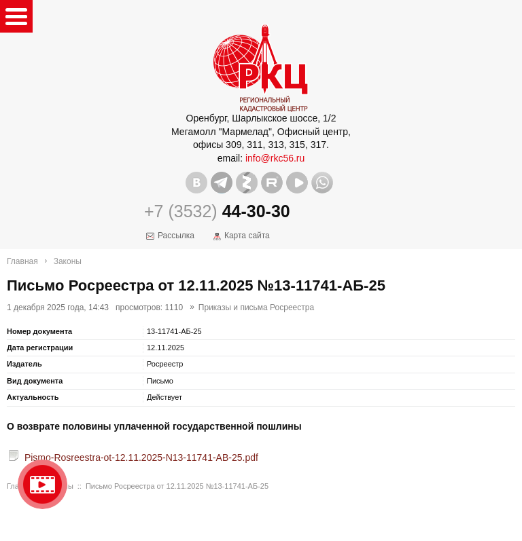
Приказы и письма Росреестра (256, 307)
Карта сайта (247, 235)
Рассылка (176, 235)
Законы (68, 261)
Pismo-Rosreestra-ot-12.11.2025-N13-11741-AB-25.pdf (141, 457)
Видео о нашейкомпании (42, 484)
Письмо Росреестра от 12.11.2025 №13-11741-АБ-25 (177, 486)
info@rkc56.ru (274, 158)
